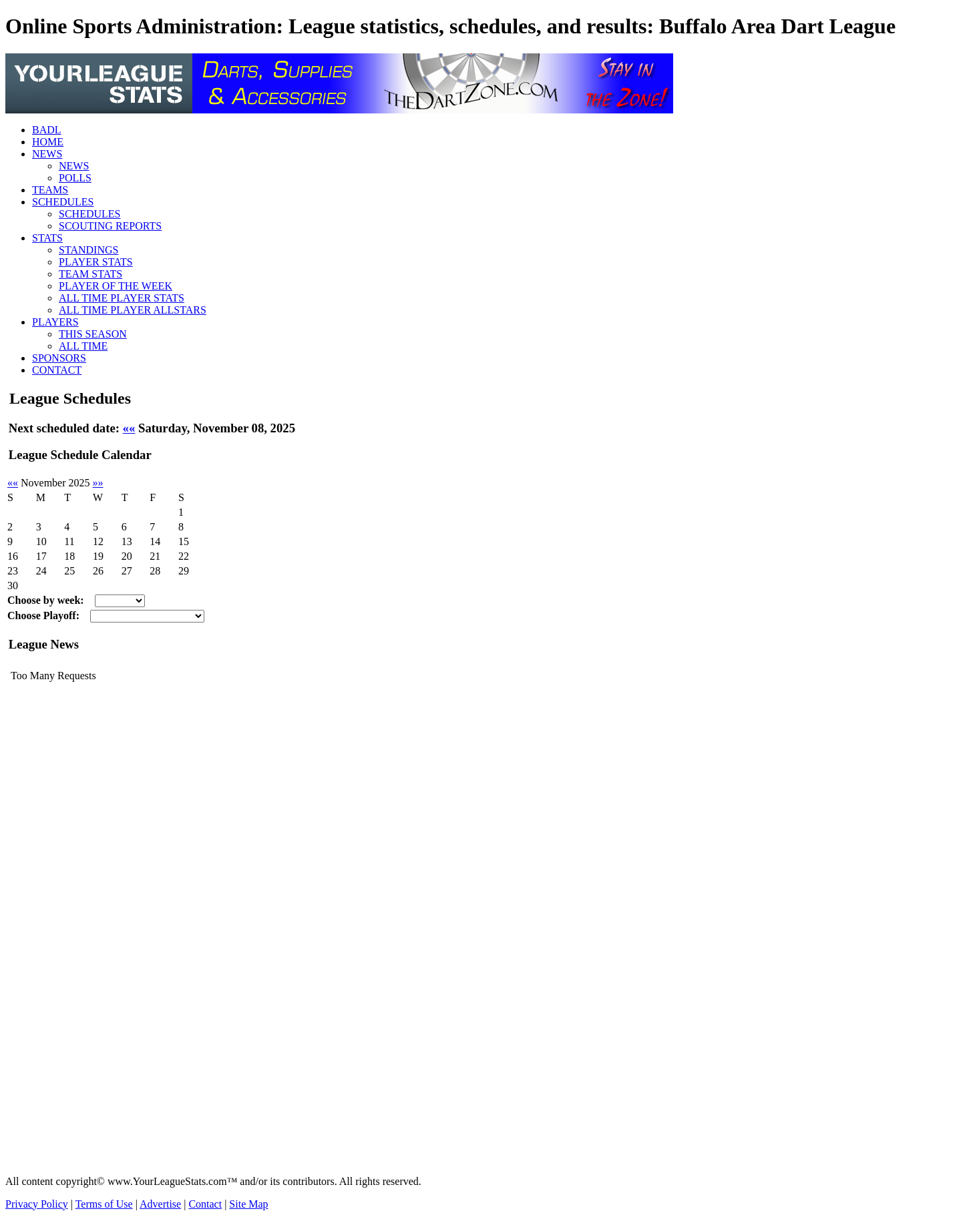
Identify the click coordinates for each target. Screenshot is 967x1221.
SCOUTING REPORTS (110, 226)
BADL (46, 129)
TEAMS (50, 189)
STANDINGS (88, 250)
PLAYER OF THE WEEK (115, 286)
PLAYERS (55, 322)
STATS (47, 238)
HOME (47, 141)
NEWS (47, 153)
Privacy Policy (36, 1204)
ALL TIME (83, 346)
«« (129, 428)
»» (98, 482)
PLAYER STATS (96, 262)
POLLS (75, 177)
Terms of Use (104, 1204)
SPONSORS (59, 358)
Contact (205, 1204)
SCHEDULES (62, 202)
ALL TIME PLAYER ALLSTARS (132, 310)
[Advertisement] (58, 965)
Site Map (248, 1204)
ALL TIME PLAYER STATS (121, 298)
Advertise (160, 1204)
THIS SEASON (93, 334)
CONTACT (56, 370)
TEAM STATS (90, 274)
